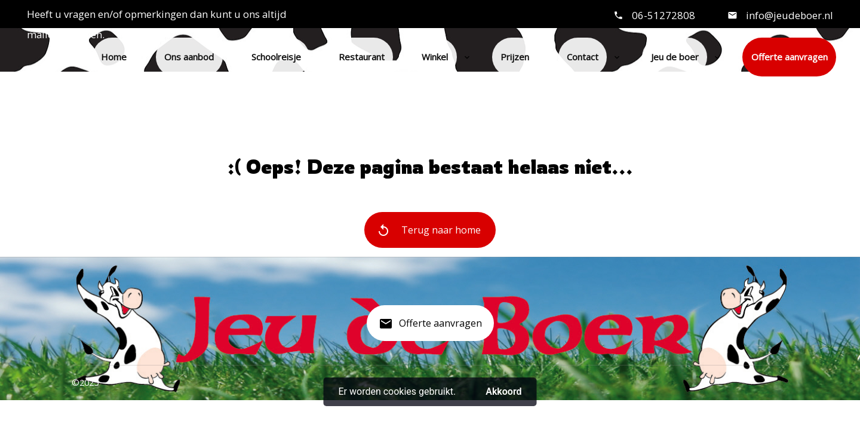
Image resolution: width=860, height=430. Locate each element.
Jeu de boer (675, 57)
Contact (582, 57)
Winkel (435, 57)
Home (114, 57)
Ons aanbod (189, 57)
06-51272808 (663, 15)
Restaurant (362, 57)
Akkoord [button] (503, 391)
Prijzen (514, 57)
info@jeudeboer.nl (788, 15)
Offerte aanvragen (789, 57)
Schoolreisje (276, 57)
